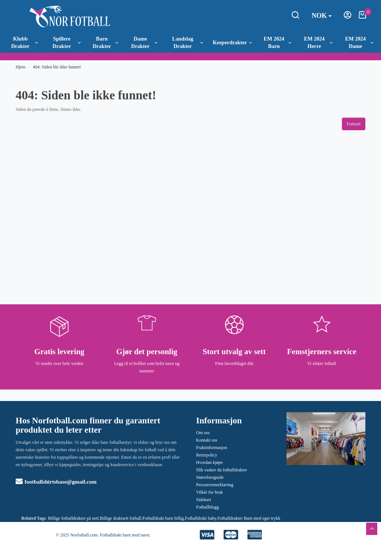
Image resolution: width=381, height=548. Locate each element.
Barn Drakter (105, 42)
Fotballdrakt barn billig (163, 518)
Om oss (202, 432)
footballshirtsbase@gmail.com (56, 482)
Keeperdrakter (232, 42)
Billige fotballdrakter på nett (73, 518)
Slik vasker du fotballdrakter (221, 469)
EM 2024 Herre (318, 42)
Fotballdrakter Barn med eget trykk (248, 518)
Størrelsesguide (210, 477)
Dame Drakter (144, 42)
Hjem (21, 67)
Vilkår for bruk (209, 492)
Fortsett (354, 123)
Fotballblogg (207, 507)
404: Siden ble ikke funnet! (57, 67)
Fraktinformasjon (211, 447)
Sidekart (203, 499)
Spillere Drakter (66, 42)
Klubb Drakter (24, 42)
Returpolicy (206, 455)
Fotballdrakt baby (200, 518)
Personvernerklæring (214, 484)
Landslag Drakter (187, 42)
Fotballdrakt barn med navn (124, 535)
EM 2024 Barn (277, 42)
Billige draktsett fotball (120, 518)
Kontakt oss (206, 440)
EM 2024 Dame (359, 42)
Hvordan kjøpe (209, 462)
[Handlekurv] (362, 17)
